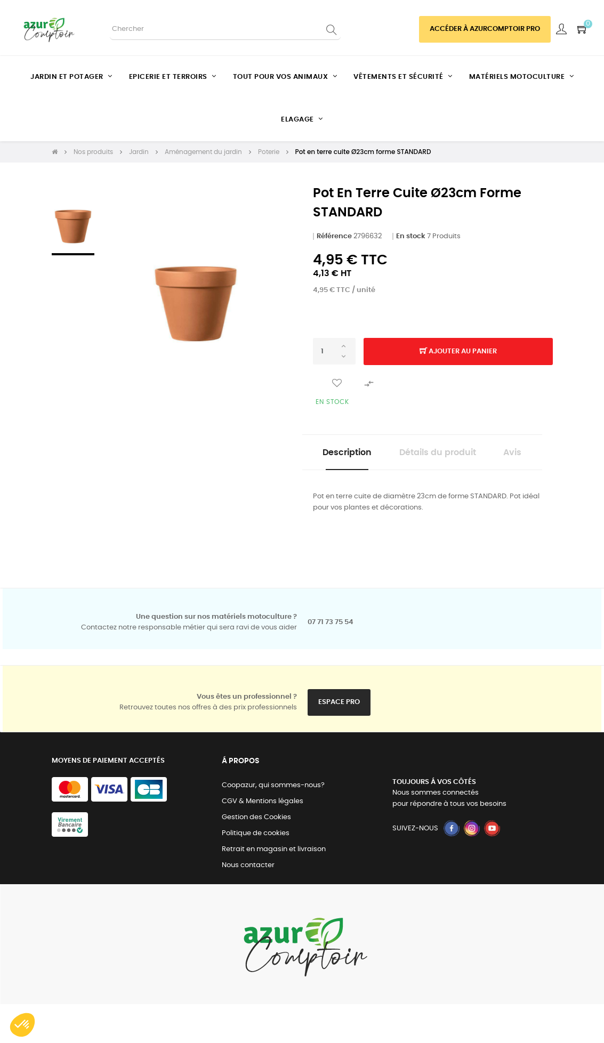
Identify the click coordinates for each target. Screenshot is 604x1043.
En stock (410, 236)
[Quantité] (334, 351)
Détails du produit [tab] (463, 453)
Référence (334, 236)
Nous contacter (248, 904)
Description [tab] (366, 453)
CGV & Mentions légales (262, 840)
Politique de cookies (255, 872)
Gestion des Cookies (256, 856)
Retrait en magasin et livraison (274, 888)
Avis (422, 490)
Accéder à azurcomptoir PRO (485, 29)
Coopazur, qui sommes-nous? (273, 824)
